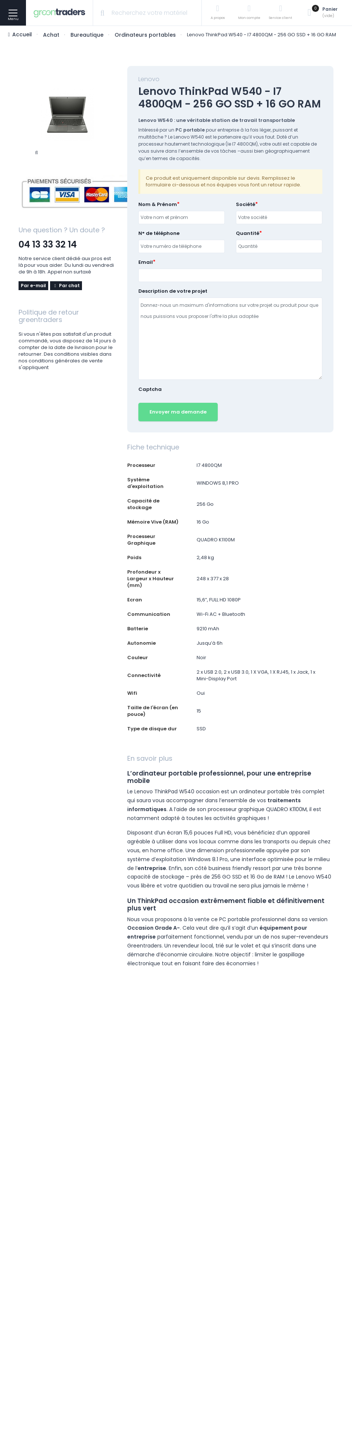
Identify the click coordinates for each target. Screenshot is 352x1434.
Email (145, 262)
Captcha (150, 389)
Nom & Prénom (157, 204)
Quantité (247, 233)
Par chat (66, 285)
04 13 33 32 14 (48, 244)
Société (245, 204)
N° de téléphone (159, 233)
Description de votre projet (172, 291)
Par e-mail (33, 285)
